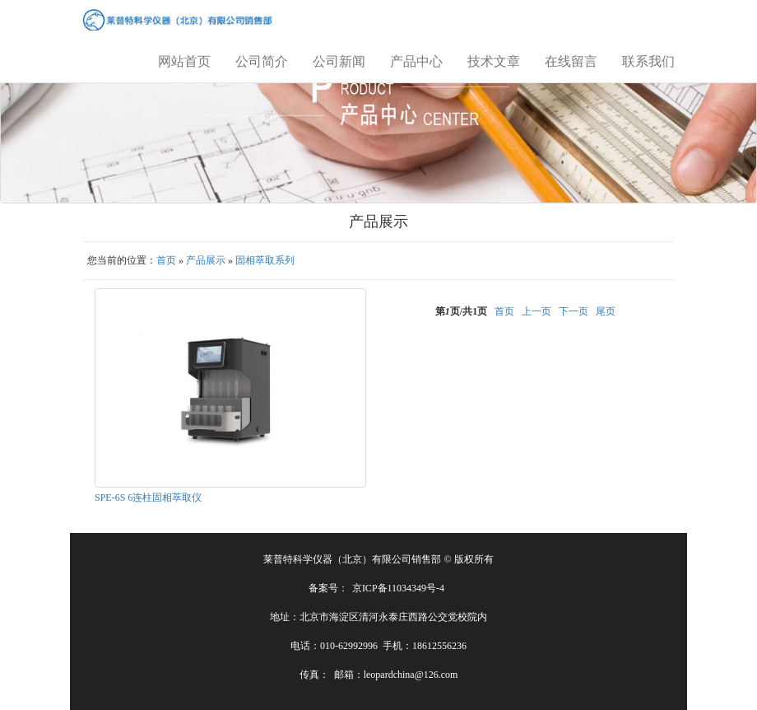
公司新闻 (339, 61)
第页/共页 (461, 311)
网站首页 (184, 61)
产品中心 (416, 61)
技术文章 (493, 61)
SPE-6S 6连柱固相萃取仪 (148, 497)
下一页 (573, 311)
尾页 (605, 311)
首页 (166, 260)
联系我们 (648, 61)
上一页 (536, 311)
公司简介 (261, 61)
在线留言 (571, 61)
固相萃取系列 (265, 260)
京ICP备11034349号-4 (398, 588)
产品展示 (205, 260)
